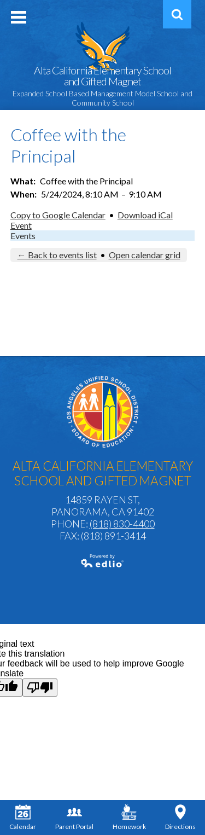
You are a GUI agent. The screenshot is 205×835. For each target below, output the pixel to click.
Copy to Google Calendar (58, 215)
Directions (180, 817)
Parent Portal (74, 817)
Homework (129, 817)
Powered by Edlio (103, 561)
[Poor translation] (39, 688)
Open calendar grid (144, 255)
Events (23, 235)
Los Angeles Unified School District (102, 412)
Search (175, 18)
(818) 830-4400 (122, 524)
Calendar (22, 817)
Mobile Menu (18, 17)
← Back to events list (57, 255)
